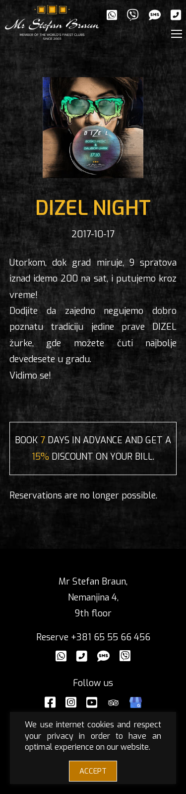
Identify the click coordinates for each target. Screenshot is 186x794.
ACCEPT (93, 771)
